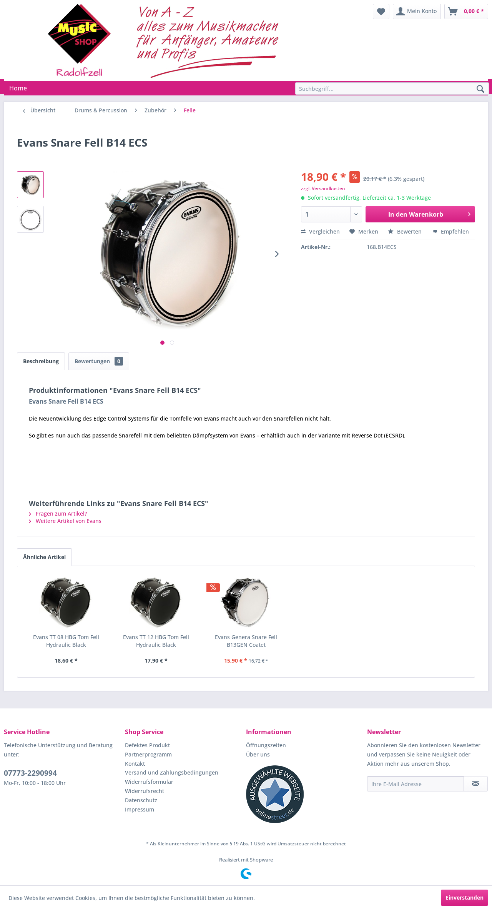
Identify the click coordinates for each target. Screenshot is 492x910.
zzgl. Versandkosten (323, 188)
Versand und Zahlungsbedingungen (171, 772)
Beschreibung (41, 361)
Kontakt (135, 763)
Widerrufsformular (149, 781)
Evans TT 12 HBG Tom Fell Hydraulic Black (156, 640)
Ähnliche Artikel (44, 557)
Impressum (139, 809)
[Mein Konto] (417, 11)
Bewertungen (99, 361)
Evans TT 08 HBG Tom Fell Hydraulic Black (66, 640)
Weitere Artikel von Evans (65, 520)
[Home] (18, 88)
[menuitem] (381, 11)
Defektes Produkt (147, 745)
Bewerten (405, 231)
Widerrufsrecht (144, 791)
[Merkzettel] (381, 11)
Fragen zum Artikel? (58, 513)
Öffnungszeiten (266, 745)
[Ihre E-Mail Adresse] (415, 783)
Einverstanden (464, 897)
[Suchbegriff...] (392, 88)
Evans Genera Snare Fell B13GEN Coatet (246, 640)
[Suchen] (480, 89)
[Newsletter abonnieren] (476, 783)
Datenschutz (141, 800)
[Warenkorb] (466, 11)
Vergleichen (320, 231)
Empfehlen (451, 231)
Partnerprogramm (148, 754)
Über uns (258, 754)
